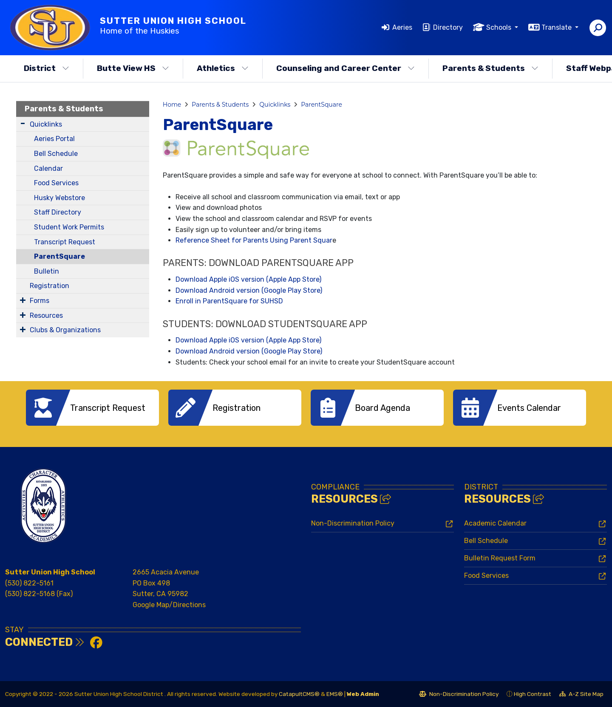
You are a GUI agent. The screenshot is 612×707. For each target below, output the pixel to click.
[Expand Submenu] (23, 123)
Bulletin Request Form (500, 558)
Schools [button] (499, 27)
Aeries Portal (54, 139)
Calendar (48, 168)
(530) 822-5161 (29, 583)
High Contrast (532, 693)
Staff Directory (57, 212)
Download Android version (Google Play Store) (249, 290)
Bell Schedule (56, 154)
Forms (39, 301)
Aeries (402, 27)
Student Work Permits (69, 227)
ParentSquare (59, 256)
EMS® (334, 693)
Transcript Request (64, 242)
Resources (46, 315)
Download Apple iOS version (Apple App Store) (248, 279)
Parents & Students (490, 68)
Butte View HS (133, 68)
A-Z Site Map (581, 695)
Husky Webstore (59, 198)
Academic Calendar (495, 523)
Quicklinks (46, 124)
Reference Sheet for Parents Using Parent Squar (254, 240)
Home (172, 104)
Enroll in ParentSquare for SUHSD (229, 301)
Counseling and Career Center (345, 68)
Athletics (223, 68)
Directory (448, 27)
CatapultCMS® (299, 693)
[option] (92, 408)
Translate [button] (557, 27)
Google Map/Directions (169, 605)
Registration (49, 286)
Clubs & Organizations (65, 330)
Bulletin (46, 271)
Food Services (56, 183)
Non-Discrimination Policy (352, 523)
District (46, 68)
